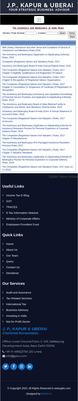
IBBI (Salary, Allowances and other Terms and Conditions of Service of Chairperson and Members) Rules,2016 (36, 49)
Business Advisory (17, 310)
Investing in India (16, 315)
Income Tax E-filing (17, 195)
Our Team (12, 255)
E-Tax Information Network (22, 212)
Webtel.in (46, 393)
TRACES (11, 207)
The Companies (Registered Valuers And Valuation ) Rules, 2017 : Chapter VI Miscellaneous (34, 137)
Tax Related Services (19, 298)
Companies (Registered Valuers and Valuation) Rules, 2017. (31, 61)
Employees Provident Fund (22, 224)
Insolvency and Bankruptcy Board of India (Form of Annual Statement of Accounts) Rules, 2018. (37, 113)
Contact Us (13, 267)
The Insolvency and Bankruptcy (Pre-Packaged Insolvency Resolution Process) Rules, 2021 (36, 144)
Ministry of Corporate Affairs (23, 218)
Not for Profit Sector (18, 321)
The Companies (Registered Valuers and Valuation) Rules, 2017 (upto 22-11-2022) (37, 168)
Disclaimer (12, 273)
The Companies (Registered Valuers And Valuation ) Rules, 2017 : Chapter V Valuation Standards (34, 151)
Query (10, 261)
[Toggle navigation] (39, 19)
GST (9, 201)
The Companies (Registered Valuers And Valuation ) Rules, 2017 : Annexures (34, 120)
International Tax (16, 304)
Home (9, 244)
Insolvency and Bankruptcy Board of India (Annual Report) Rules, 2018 (36, 66)
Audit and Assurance (18, 292)
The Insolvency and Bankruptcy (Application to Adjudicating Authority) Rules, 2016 (35, 56)
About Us (11, 249)
